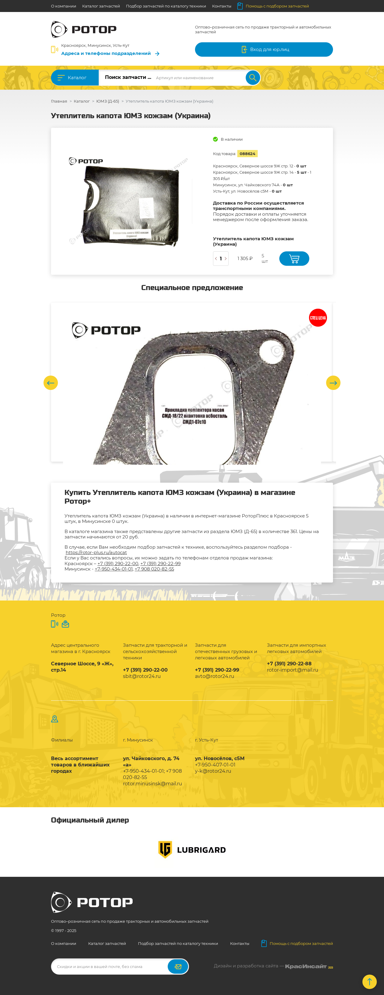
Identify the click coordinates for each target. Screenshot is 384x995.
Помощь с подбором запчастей (273, 6)
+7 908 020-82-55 (154, 569)
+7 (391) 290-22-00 (118, 563)
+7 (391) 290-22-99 (160, 563)
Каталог (77, 77)
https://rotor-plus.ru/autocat (96, 552)
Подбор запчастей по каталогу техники (166, 6)
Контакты (221, 6)
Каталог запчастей (101, 6)
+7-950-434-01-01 (114, 569)
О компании (63, 6)
